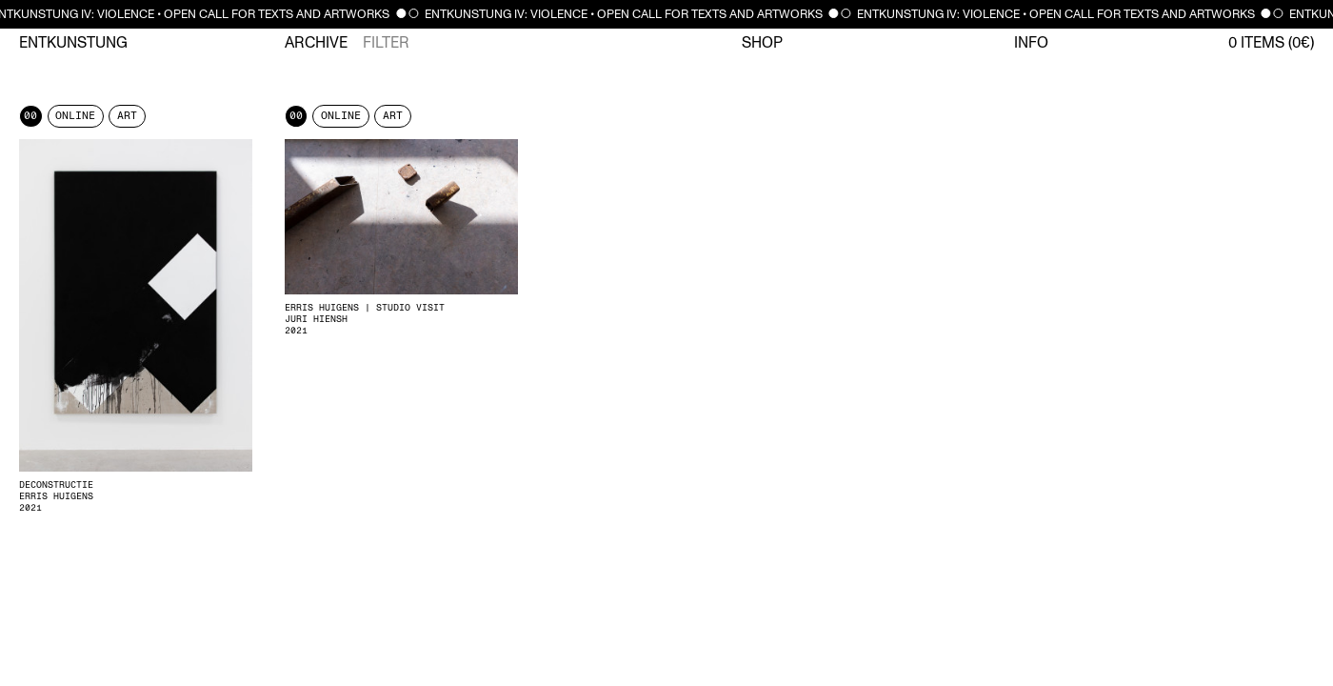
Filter (386, 42)
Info (1031, 42)
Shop (762, 42)
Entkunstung (73, 42)
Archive (316, 42)
